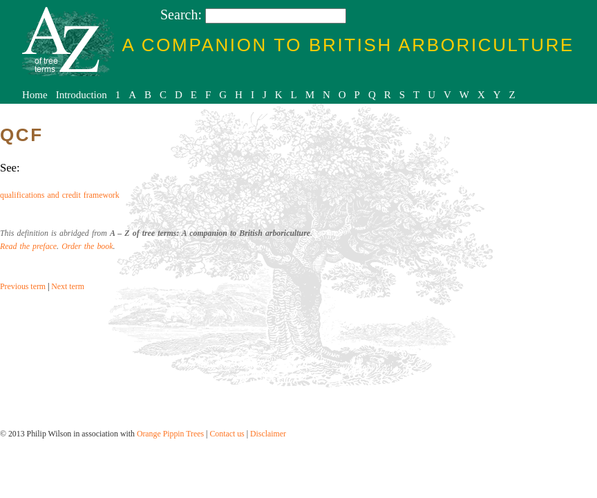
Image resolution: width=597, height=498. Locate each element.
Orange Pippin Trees (170, 434)
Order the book (87, 246)
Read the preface (28, 246)
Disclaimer (268, 434)
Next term (67, 286)
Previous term (23, 286)
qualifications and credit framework (60, 195)
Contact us (226, 434)
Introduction (81, 94)
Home (35, 94)
